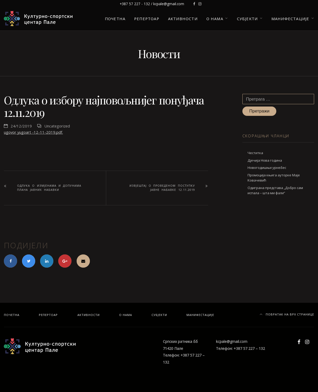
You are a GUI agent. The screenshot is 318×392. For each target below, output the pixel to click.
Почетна (115, 18)
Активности (183, 18)
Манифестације (290, 18)
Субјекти (247, 18)
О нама (214, 18)
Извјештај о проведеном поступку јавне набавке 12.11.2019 (162, 188)
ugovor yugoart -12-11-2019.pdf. (33, 132)
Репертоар (146, 18)
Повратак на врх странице (287, 314)
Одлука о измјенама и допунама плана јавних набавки (49, 188)
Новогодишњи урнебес (267, 167)
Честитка (255, 152)
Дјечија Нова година (265, 160)
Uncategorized (57, 126)
